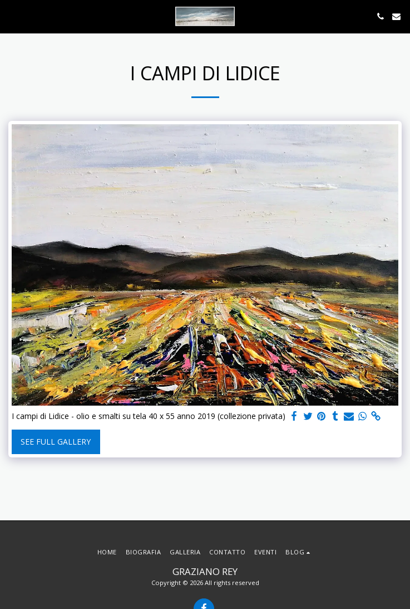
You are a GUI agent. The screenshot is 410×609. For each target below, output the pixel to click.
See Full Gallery (56, 441)
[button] (12, 15)
